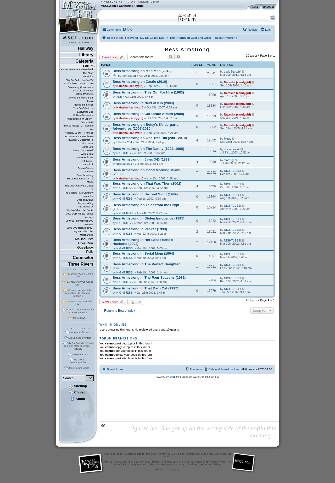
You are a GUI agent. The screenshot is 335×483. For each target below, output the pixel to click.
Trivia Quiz (85, 243)
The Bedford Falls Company (78, 192)
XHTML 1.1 (161, 469)
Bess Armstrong (85, 175)
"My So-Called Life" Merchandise (83, 233)
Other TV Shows (84, 94)
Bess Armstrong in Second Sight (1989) (145, 194)
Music (90, 101)
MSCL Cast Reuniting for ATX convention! (80, 311)
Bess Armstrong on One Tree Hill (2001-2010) (150, 138)
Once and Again (85, 200)
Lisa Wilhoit (87, 164)
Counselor (83, 257)
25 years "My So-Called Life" (80, 283)
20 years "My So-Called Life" (80, 303)
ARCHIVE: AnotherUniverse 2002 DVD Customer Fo (78, 138)
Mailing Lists (84, 239)
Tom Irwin (88, 171)
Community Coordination (80, 87)
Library (86, 55)
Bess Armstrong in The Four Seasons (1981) (149, 277)
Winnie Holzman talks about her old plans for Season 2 (78, 293)
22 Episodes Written (80, 337)
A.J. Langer (87, 161)
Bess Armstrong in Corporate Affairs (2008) (148, 114)
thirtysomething (85, 203)
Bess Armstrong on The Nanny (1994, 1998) (148, 149)
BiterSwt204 (124, 142)
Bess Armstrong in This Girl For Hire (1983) (148, 92)
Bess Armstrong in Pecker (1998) (140, 229)
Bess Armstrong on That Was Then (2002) (147, 183)
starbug (229, 160)
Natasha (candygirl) (129, 85)
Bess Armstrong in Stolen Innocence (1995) (148, 218)
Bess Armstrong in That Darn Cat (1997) (145, 288)
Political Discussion (83, 115)
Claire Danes (86, 143)
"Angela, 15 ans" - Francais (79, 132)
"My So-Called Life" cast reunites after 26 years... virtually (79, 346)
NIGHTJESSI (124, 153)
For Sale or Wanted (83, 90)
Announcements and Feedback (77, 69)
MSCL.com (108, 5)
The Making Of (85, 206)
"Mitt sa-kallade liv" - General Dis (78, 127)
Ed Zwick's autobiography (78, 361)
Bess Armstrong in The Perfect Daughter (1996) (146, 266)
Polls (89, 252)
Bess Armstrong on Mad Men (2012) (142, 71)
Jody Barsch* (232, 71)
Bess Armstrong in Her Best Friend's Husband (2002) (143, 242)
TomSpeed (129, 75)
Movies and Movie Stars (80, 97)
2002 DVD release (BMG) (80, 228)
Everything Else (85, 112)
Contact (78, 392)
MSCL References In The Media (80, 180)
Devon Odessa (85, 168)
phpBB (173, 376)
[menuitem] (127, 29)
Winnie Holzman (84, 157)
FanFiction (87, 76)
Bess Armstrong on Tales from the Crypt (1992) (146, 207)
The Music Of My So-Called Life (79, 187)
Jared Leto (87, 147)
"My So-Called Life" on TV (79, 80)
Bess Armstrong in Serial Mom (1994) (143, 253)
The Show (88, 73)
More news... (80, 317)
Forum (139, 5)
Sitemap (78, 386)
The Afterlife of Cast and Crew (77, 83)
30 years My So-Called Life (80, 275)
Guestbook (85, 247)
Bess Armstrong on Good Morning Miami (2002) (146, 172)
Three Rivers (80, 264)
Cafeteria (125, 5)
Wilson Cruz (87, 154)
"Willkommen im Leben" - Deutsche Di (80, 121)
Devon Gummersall (83, 150)
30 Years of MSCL (80, 332)
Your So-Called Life (83, 108)
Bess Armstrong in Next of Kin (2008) (143, 103)
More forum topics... (80, 367)
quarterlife (88, 196)
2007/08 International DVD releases (79, 222)
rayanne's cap (80, 354)
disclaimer (215, 464)
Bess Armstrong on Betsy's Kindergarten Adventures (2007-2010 (147, 126)
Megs (227, 138)
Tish (119, 96)
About (77, 399)
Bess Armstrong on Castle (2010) (140, 82)
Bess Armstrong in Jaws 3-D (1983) (142, 159)
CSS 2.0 (176, 469)
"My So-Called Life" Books (79, 210)
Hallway (85, 48)
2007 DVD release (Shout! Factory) (79, 215)
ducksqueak (231, 149)
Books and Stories (83, 104)
